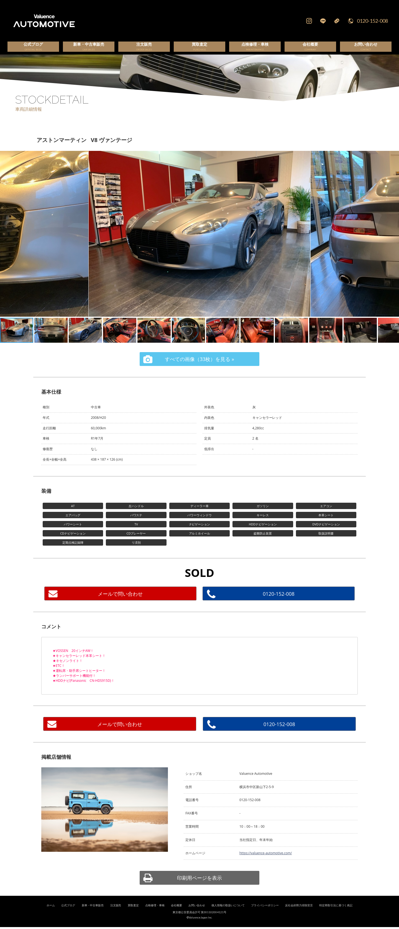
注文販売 (115, 911)
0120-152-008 (372, 21)
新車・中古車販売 (93, 911)
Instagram (309, 21)
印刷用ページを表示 (199, 884)
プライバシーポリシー (265, 911)
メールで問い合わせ (120, 600)
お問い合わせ (196, 911)
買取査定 (133, 911)
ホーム (51, 911)
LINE (323, 21)
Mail (336, 21)
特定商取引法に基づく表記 (335, 911)
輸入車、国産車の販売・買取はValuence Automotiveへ (128, 21)
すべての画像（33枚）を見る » (199, 365)
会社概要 (176, 911)
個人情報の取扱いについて (228, 911)
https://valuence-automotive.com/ (265, 859)
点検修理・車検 (155, 911)
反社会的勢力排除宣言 (299, 911)
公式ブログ (68, 911)
